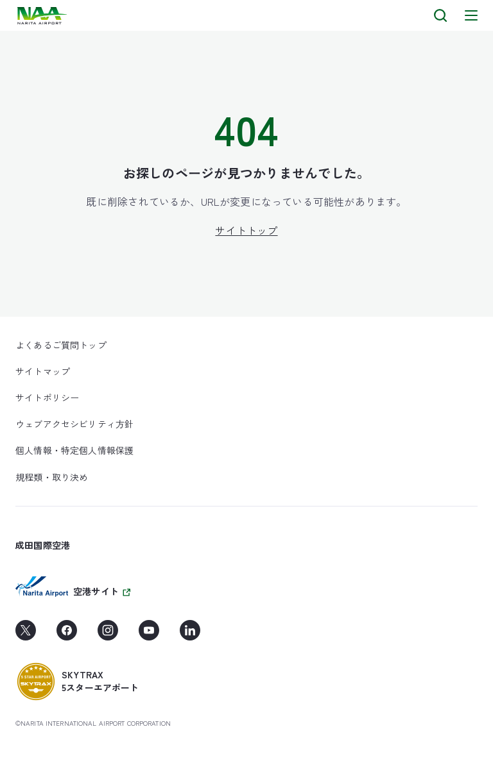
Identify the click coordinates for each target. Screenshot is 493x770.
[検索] (440, 15)
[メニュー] (471, 15)
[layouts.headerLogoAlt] (43, 15)
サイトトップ (246, 230)
